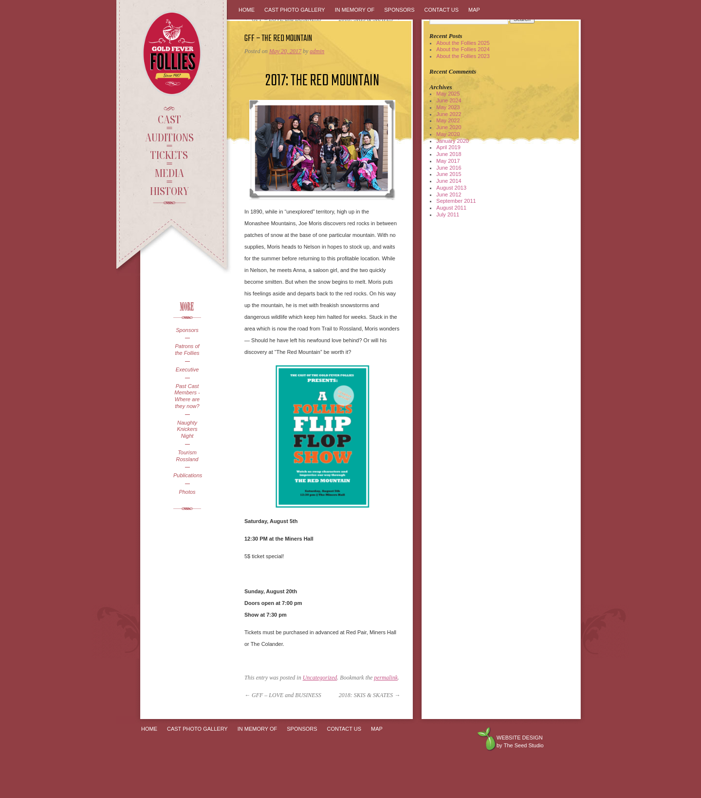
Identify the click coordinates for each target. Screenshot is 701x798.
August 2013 (451, 188)
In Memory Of (355, 10)
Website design (520, 737)
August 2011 (451, 208)
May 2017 (448, 161)
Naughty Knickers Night (187, 429)
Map (474, 10)
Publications (187, 475)
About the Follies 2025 (462, 43)
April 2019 (448, 147)
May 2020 (448, 134)
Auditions (169, 137)
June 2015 (448, 174)
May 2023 (448, 107)
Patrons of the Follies (187, 349)
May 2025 (448, 94)
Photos (187, 492)
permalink (386, 677)
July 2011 (447, 214)
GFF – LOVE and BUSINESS (282, 695)
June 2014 (448, 181)
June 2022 (448, 114)
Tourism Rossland (187, 455)
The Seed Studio (524, 745)
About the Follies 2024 (462, 49)
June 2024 (448, 100)
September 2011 (456, 201)
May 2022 (448, 120)
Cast (169, 119)
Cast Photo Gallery (294, 10)
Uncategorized (320, 677)
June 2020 (448, 127)
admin (317, 51)
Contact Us (441, 10)
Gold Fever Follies (172, 53)
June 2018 (448, 154)
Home (247, 10)
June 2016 (448, 168)
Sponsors (187, 330)
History (169, 190)
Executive (187, 369)
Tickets (169, 154)
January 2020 (452, 141)
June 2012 (448, 194)
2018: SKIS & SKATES (369, 695)
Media (169, 172)
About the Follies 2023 (462, 56)
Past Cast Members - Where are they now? (187, 396)
